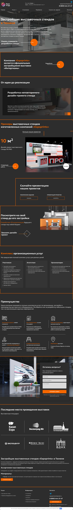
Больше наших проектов (32, 132)
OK (60, 508)
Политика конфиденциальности (32, 499)
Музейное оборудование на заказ (9, 495)
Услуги (14, 10)
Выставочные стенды (6, 493)
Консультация (55, 501)
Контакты (69, 10)
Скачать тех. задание (54, 10)
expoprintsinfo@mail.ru (66, 3)
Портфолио (39, 10)
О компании (26, 10)
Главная (3, 10)
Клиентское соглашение (31, 501)
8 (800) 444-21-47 (65, 6)
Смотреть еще (7, 479)
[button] (69, 113)
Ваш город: (29, 3)
